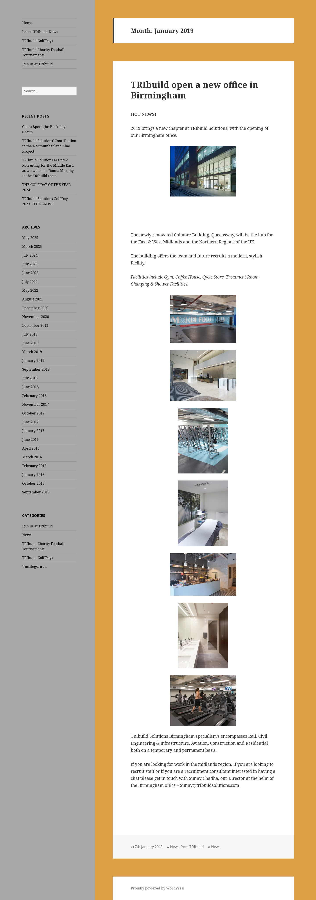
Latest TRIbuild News (40, 31)
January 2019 (33, 360)
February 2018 (34, 395)
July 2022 (30, 281)
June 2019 (30, 343)
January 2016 (33, 474)
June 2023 (30, 272)
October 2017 (33, 413)
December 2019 (35, 325)
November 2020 (35, 316)
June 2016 (30, 439)
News (27, 534)
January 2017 (33, 430)
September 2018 (36, 369)
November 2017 (35, 404)
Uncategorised (34, 566)
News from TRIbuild (187, 846)
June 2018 (30, 386)
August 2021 (32, 299)
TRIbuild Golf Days (37, 40)
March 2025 (32, 246)
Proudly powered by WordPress (158, 888)
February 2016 (34, 465)
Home (27, 22)
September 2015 (36, 492)
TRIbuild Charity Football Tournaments (43, 52)
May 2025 (30, 237)
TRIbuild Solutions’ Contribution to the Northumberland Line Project (49, 146)
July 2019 (30, 334)
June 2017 (30, 422)
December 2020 (35, 307)
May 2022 (30, 290)
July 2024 (30, 255)
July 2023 (30, 264)
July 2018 (30, 378)
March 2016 (32, 457)
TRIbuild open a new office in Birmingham (194, 90)
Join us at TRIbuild (37, 64)
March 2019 (32, 351)
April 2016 (31, 448)
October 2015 (33, 483)
